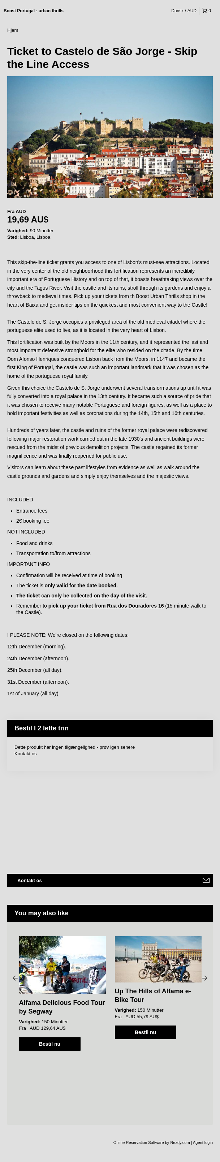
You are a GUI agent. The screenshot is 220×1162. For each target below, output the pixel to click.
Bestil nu (49, 1044)
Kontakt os (25, 753)
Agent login (203, 1142)
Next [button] (204, 977)
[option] (62, 993)
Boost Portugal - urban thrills (34, 10)
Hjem (12, 30)
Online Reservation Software (138, 1142)
